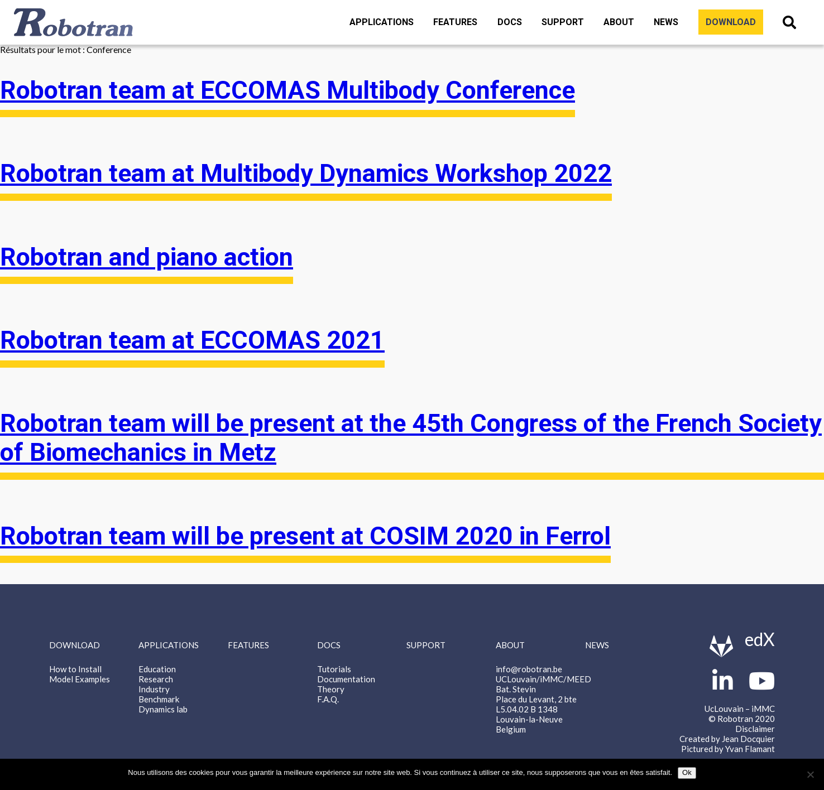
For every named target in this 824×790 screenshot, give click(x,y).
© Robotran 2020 (741, 719)
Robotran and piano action (146, 257)
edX (760, 639)
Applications (381, 22)
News (666, 22)
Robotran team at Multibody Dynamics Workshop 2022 (306, 173)
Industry (154, 689)
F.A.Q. (328, 699)
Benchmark (158, 699)
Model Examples (79, 679)
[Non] (810, 774)
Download (731, 22)
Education (157, 669)
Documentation (346, 679)
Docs (509, 22)
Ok (687, 772)
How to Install (75, 669)
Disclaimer (755, 729)
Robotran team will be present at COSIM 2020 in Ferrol (305, 536)
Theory (330, 689)
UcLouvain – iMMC (740, 709)
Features (455, 22)
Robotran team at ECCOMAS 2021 (192, 340)
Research (155, 679)
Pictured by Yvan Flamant (728, 749)
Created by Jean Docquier (727, 739)
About (618, 22)
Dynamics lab (163, 709)
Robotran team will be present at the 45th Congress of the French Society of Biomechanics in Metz (411, 438)
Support (563, 22)
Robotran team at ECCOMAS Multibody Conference (287, 90)
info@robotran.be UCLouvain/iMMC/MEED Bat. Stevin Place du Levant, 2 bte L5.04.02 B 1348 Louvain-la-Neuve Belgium (543, 699)
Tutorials (334, 669)
